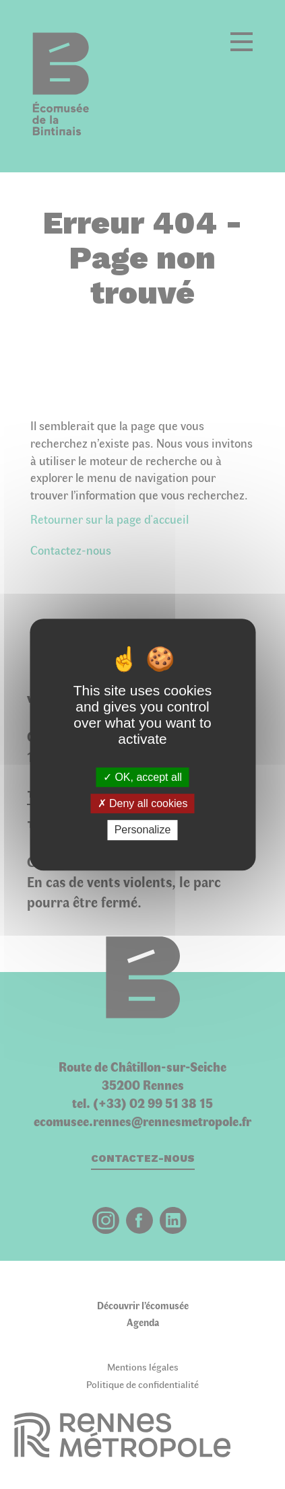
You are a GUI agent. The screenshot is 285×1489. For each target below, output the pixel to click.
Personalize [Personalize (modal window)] (143, 830)
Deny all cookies (143, 803)
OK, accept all (142, 777)
